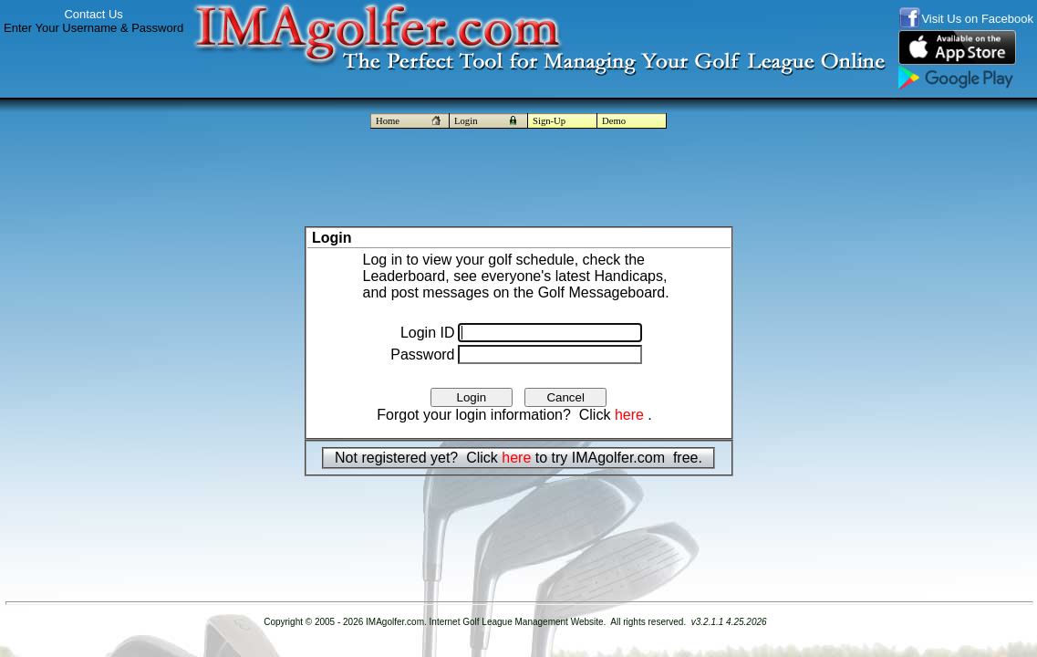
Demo (614, 121)
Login (488, 121)
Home (410, 121)
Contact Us (93, 14)
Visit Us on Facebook (977, 19)
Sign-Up (549, 121)
